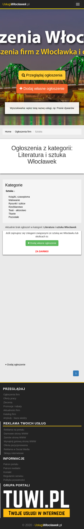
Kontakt (7, 472)
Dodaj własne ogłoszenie (42, 88)
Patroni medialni (11, 468)
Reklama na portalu (14, 429)
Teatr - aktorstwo (17, 210)
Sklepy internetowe (14, 453)
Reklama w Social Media (16, 449)
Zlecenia (7, 402)
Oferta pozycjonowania (16, 445)
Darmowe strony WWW (16, 433)
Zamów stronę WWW (15, 437)
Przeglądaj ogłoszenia (42, 75)
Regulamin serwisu (13, 476)
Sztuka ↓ (10, 191)
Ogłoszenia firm (11, 394)
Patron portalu (10, 464)
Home (8, 131)
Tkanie (12, 213)
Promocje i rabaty (12, 406)
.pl (16, 4)
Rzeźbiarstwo (16, 207)
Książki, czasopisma (19, 196)
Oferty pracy (9, 398)
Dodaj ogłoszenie (15, 364)
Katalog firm (9, 414)
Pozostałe (14, 217)
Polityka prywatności (14, 480)
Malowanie (14, 200)
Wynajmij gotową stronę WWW (20, 441)
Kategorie (14, 185)
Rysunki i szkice (17, 203)
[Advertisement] (42, 275)
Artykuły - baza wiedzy (15, 418)
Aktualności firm (11, 410)
